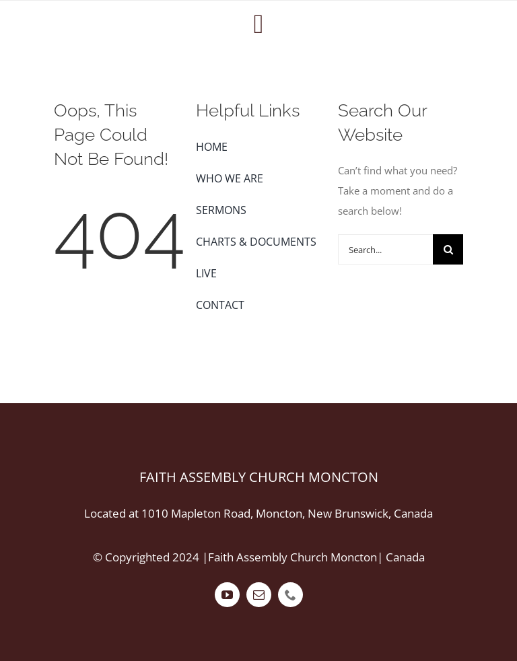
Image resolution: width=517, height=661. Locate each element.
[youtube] (227, 594)
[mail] (258, 594)
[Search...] (386, 249)
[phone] (290, 594)
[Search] (448, 249)
